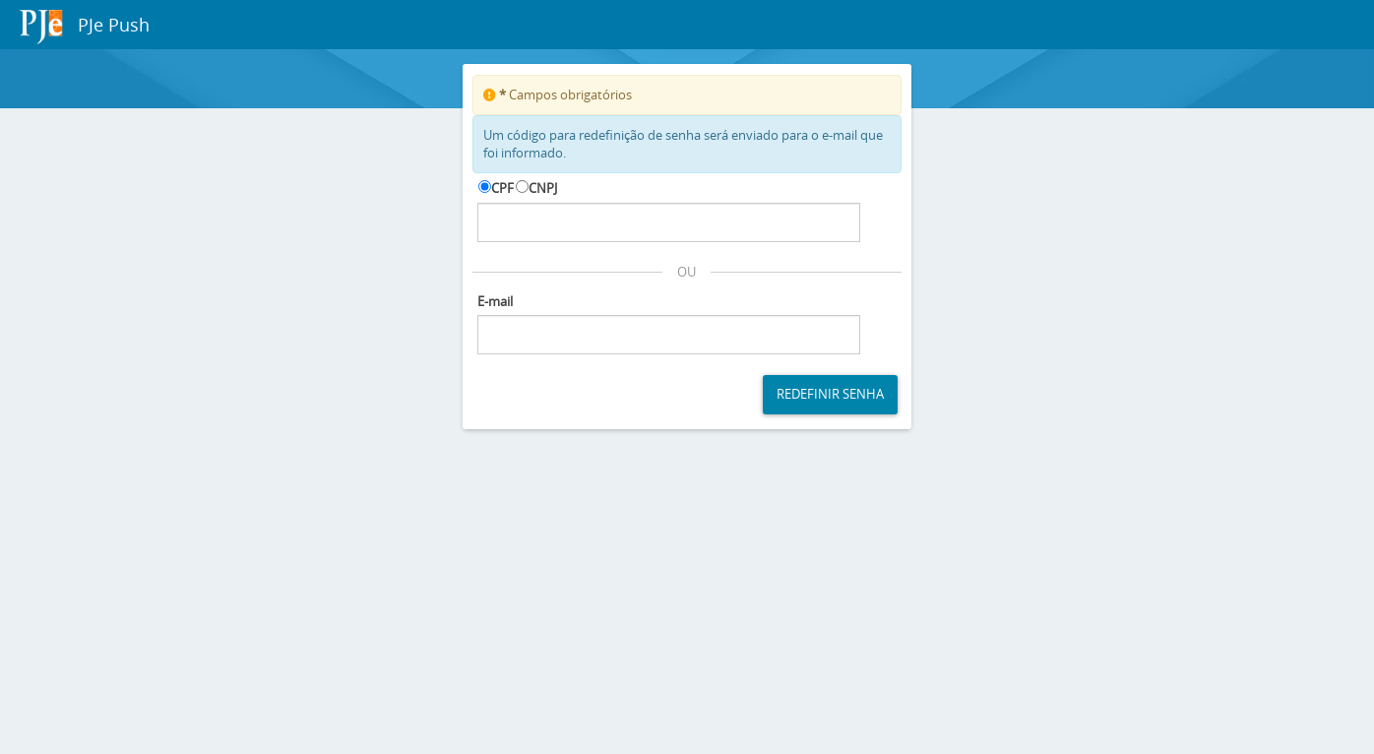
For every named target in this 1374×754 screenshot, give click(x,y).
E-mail (495, 301)
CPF (502, 188)
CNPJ (543, 188)
